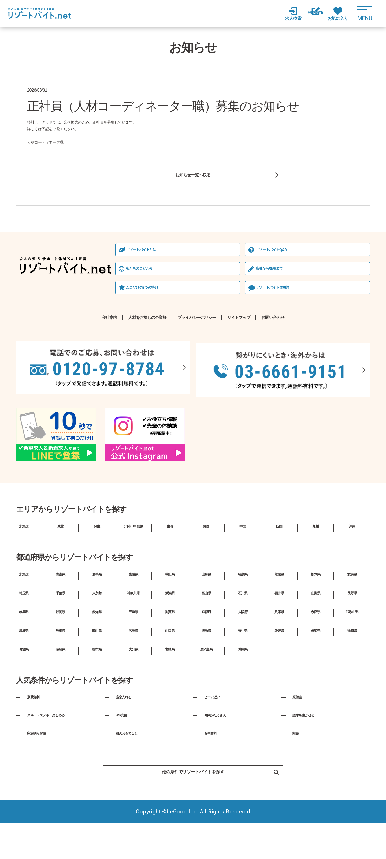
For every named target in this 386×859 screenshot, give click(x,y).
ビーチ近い (216, 728)
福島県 (242, 605)
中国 (242, 557)
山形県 (206, 605)
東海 (170, 557)
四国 (279, 557)
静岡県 (60, 643)
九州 (315, 557)
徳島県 (206, 662)
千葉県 (60, 624)
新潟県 (169, 624)
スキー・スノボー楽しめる (56, 746)
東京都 (97, 624)
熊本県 (97, 681)
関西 (206, 557)
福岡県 (352, 662)
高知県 (315, 662)
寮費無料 (36, 728)
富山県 (206, 624)
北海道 (23, 557)
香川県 (242, 662)
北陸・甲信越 (133, 557)
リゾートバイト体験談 (206, 318)
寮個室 (299, 728)
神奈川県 (133, 624)
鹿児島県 (206, 681)
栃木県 (315, 605)
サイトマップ (261, 350)
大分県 (133, 681)
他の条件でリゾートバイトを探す (211, 804)
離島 (297, 765)
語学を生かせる (309, 746)
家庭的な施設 (41, 765)
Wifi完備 (124, 746)
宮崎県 (169, 681)
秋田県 (169, 605)
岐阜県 (23, 643)
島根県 (60, 662)
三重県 (133, 643)
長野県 (352, 624)
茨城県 (279, 605)
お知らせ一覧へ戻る (193, 177)
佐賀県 (23, 681)
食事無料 (213, 765)
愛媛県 (279, 662)
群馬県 (352, 605)
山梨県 (315, 624)
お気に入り (338, 14)
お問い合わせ (312, 350)
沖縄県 (242, 681)
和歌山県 (352, 643)
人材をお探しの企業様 (123, 350)
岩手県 (97, 605)
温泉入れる (128, 728)
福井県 (279, 624)
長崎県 (60, 681)
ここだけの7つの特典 (48, 318)
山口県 (169, 662)
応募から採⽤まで (201, 298)
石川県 (242, 624)
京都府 (206, 643)
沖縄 (352, 557)
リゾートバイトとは (47, 279)
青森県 (60, 605)
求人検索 (284, 14)
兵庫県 (279, 643)
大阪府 (242, 643)
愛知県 (97, 643)
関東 (97, 557)
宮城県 (133, 605)
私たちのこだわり (45, 298)
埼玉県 (23, 624)
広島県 (133, 662)
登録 (311, 14)
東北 (60, 557)
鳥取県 (23, 662)
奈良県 (315, 643)
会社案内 (67, 350)
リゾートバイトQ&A (204, 279)
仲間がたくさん (221, 746)
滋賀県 (169, 643)
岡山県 (97, 662)
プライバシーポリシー (198, 350)
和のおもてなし (132, 765)
